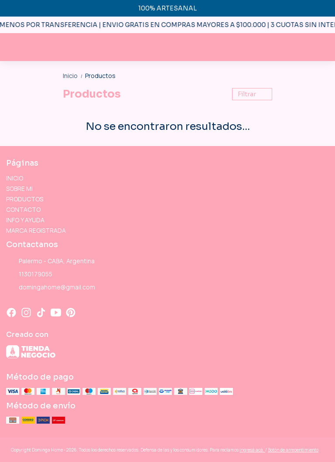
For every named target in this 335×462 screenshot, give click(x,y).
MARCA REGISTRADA (36, 230)
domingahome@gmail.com (50, 287)
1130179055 (29, 274)
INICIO (14, 178)
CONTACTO (23, 209)
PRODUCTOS (24, 199)
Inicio (74, 75)
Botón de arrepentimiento (293, 450)
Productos (100, 75)
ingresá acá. (252, 450)
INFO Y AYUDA (25, 220)
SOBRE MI (19, 188)
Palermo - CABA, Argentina (50, 261)
